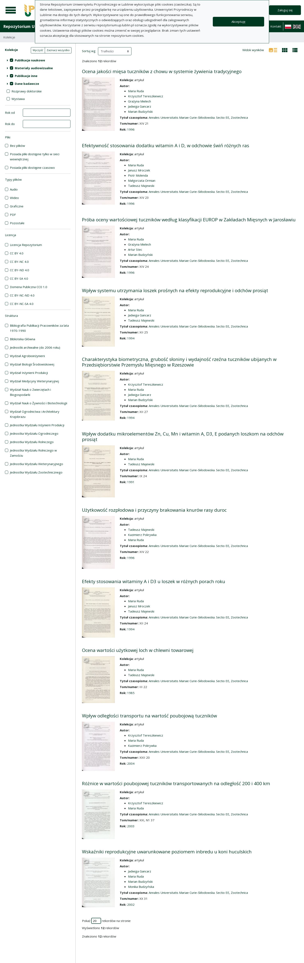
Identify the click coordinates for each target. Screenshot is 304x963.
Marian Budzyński (140, 111)
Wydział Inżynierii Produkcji (29, 373)
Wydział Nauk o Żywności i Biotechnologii (38, 403)
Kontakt (275, 26)
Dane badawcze (27, 84)
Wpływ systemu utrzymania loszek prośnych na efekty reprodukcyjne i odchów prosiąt (175, 290)
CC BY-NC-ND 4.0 (22, 295)
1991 (131, 482)
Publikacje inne (26, 76)
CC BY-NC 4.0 (19, 262)
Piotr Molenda (138, 175)
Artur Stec (135, 249)
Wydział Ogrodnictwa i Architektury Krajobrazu (34, 414)
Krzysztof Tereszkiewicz (145, 96)
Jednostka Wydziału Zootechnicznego (36, 472)
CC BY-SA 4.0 (19, 278)
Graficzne (16, 206)
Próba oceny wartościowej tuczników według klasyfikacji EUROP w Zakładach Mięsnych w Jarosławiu (189, 219)
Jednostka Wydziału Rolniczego (32, 442)
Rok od (10, 112)
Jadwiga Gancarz (139, 106)
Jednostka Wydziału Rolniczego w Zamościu (33, 452)
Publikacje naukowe (30, 60)
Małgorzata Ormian (141, 180)
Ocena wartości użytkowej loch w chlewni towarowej (137, 650)
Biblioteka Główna (22, 339)
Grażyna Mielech (139, 101)
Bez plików (17, 146)
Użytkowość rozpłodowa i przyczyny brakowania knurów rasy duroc (154, 510)
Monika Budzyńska (141, 887)
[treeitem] (37, 60)
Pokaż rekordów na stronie (106, 921)
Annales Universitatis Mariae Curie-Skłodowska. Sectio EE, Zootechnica (198, 117)
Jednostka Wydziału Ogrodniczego (34, 433)
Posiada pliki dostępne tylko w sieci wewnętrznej (34, 156)
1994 (131, 338)
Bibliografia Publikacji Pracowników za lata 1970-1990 (39, 328)
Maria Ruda (136, 91)
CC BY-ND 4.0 (19, 270)
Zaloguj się (285, 10)
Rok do (10, 124)
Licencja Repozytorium (26, 245)
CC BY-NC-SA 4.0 (21, 304)
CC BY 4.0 (16, 253)
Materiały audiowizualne (34, 68)
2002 (131, 904)
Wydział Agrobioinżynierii (27, 356)
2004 (131, 763)
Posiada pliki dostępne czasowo (32, 167)
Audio (14, 189)
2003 (131, 826)
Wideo (14, 198)
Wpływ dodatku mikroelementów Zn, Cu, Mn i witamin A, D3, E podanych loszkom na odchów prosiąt (182, 436)
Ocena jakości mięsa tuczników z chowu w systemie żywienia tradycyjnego (162, 71)
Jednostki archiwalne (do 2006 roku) (35, 347)
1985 (131, 693)
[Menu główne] (10, 10)
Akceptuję (238, 22)
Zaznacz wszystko (58, 50)
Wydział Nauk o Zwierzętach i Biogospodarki (30, 392)
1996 (131, 129)
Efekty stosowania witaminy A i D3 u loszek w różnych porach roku (153, 581)
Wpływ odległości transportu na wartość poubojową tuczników (149, 715)
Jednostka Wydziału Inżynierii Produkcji (37, 425)
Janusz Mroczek (139, 170)
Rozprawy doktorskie (27, 91)
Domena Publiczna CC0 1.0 (28, 287)
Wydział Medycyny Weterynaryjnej (34, 381)
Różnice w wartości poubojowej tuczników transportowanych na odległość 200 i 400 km (176, 783)
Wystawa (18, 99)
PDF (13, 215)
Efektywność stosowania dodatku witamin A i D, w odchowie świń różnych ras (165, 145)
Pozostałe (17, 223)
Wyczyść (38, 50)
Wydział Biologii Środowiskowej (32, 364)
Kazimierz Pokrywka (142, 535)
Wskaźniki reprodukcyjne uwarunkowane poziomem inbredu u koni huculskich (167, 851)
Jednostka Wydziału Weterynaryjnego (36, 464)
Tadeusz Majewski (141, 186)
